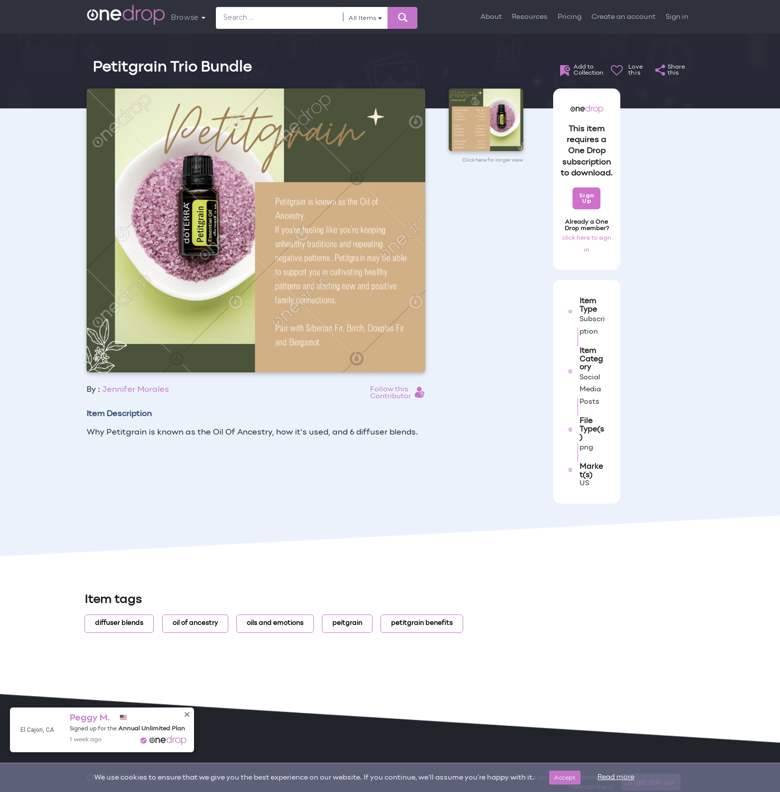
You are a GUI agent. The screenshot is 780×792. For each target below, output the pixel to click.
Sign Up (586, 198)
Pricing (570, 17)
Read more (615, 777)
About (491, 17)
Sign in (677, 17)
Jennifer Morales (135, 390)
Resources (530, 17)
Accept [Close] (565, 777)
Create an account (623, 17)
